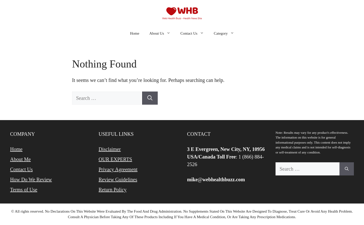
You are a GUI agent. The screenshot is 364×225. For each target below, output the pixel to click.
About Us (162, 33)
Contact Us (194, 33)
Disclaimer (110, 149)
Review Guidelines (118, 179)
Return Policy (113, 189)
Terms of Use (23, 189)
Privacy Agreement (118, 169)
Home (134, 33)
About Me (20, 159)
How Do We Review (31, 179)
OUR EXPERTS (115, 159)
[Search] (150, 98)
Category (226, 33)
